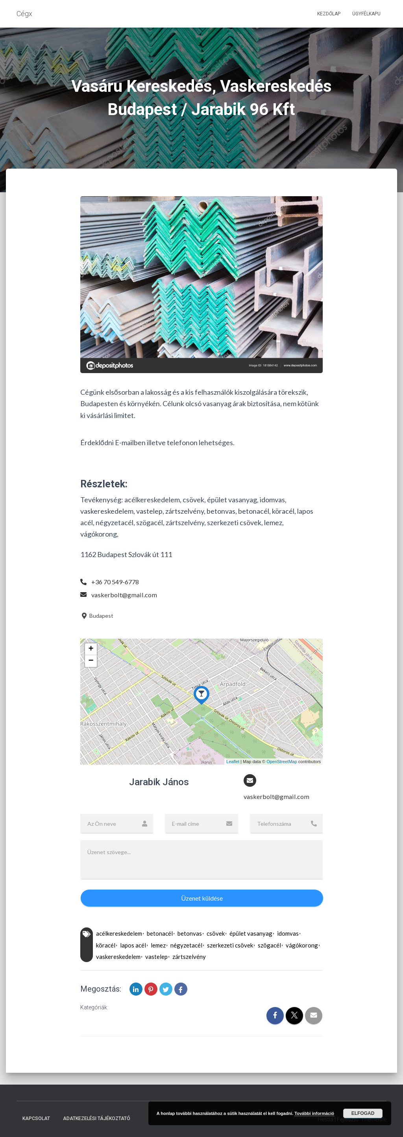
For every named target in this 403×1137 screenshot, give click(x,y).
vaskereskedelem (118, 957)
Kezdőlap (328, 14)
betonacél (160, 934)
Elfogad (363, 1113)
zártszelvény (189, 957)
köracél (105, 945)
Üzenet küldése (202, 899)
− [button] (91, 661)
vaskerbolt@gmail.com (125, 594)
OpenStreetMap (281, 761)
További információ (314, 1113)
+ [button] (91, 649)
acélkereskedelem (119, 934)
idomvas (288, 934)
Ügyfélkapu (366, 14)
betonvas (189, 934)
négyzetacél (186, 945)
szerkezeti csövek (230, 945)
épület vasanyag (250, 934)
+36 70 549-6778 (117, 581)
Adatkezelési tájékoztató (96, 1119)
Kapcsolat (36, 1119)
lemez (158, 945)
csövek (216, 934)
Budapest (96, 615)
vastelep (156, 957)
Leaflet (232, 761)
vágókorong (302, 945)
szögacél (269, 945)
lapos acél (133, 945)
